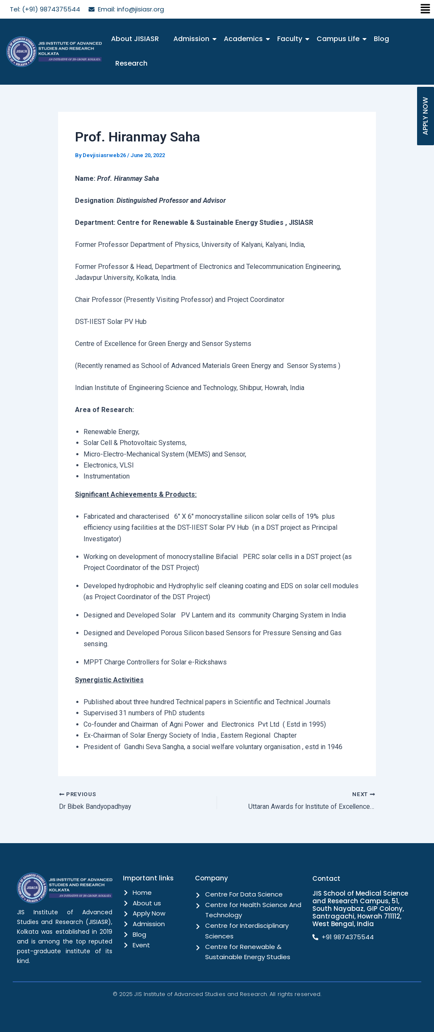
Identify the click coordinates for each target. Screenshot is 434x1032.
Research (131, 63)
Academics (245, 39)
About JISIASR (135, 39)
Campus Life (339, 39)
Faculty (291, 39)
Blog (381, 39)
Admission (192, 39)
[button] (425, 9)
